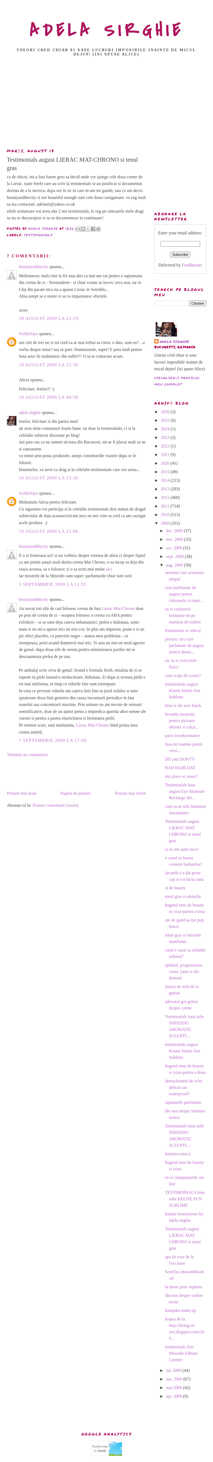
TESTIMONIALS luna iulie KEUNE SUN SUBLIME (185, 1199)
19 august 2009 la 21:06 (48, 531)
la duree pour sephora (183, 1287)
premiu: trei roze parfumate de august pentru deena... (184, 645)
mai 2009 (174, 1387)
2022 (166, 446)
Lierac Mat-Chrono (118, 608)
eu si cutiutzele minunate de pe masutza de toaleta (183, 615)
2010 (166, 514)
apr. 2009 (174, 1396)
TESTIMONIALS (38, 235)
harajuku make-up (180, 1310)
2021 (166, 454)
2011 (165, 506)
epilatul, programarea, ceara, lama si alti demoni (184, 971)
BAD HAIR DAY (180, 767)
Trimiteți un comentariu (27, 754)
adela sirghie (30, 412)
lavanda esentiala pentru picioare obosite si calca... (182, 720)
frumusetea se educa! (183, 630)
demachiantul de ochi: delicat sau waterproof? (184, 1087)
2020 (166, 463)
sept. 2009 (175, 556)
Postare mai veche (130, 793)
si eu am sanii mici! (182, 849)
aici (109, 569)
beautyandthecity (33, 266)
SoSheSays (28, 333)
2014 (166, 480)
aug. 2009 (175, 565)
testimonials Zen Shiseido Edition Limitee (181, 1353)
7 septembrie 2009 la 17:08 (52, 740)
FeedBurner (192, 265)
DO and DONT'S (179, 759)
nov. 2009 (175, 539)
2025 (166, 420)
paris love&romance (182, 735)
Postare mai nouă (21, 793)
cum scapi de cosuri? (183, 675)
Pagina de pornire (75, 793)
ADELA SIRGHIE (107, 30)
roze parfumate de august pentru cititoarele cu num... (184, 594)
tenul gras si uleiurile (183, 896)
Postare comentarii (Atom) (55, 805)
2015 (166, 471)
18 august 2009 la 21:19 (48, 318)
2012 (166, 497)
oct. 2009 (174, 548)
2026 (166, 411)
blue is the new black (183, 705)
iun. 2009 (174, 1379)
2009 (166, 523)
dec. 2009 (175, 530)
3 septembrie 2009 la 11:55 (52, 584)
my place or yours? (181, 776)
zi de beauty (175, 888)
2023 (166, 437)
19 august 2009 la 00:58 (48, 397)
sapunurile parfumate (183, 1102)
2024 (166, 429)
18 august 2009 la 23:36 (48, 364)
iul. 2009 (174, 1370)
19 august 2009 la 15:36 (48, 478)
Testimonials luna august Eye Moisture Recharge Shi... (184, 791)
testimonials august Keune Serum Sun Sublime (182, 690)
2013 (166, 489)
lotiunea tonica (177, 1154)
